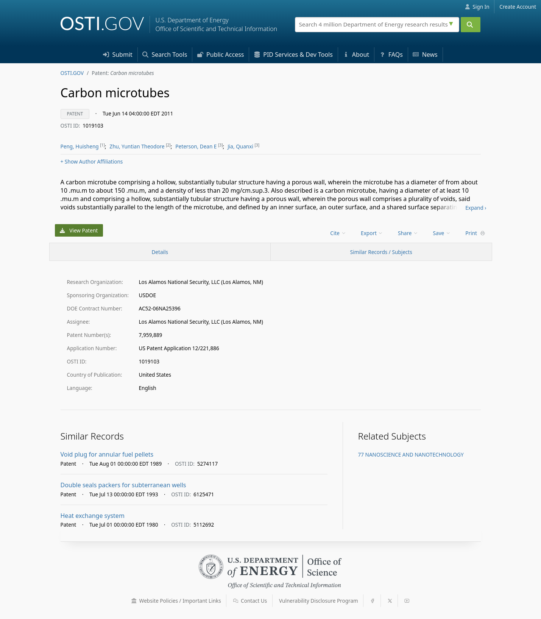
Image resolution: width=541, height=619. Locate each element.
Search (164, 54)
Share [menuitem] (408, 233)
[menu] (338, 233)
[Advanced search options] (452, 22)
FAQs (391, 54)
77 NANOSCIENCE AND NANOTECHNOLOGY (411, 454)
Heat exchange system (93, 515)
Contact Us (250, 600)
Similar (381, 252)
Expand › (475, 207)
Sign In (477, 6)
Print (475, 233)
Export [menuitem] (372, 233)
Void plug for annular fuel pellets (107, 454)
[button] (134, 600)
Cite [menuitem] (338, 233)
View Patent (79, 230)
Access (220, 54)
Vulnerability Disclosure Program (318, 600)
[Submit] (470, 24)
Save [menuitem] (442, 233)
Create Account (517, 6)
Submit (118, 54)
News (425, 54)
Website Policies (176, 600)
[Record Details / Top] (160, 251)
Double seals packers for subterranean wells (123, 485)
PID (293, 54)
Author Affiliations (92, 161)
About (356, 54)
